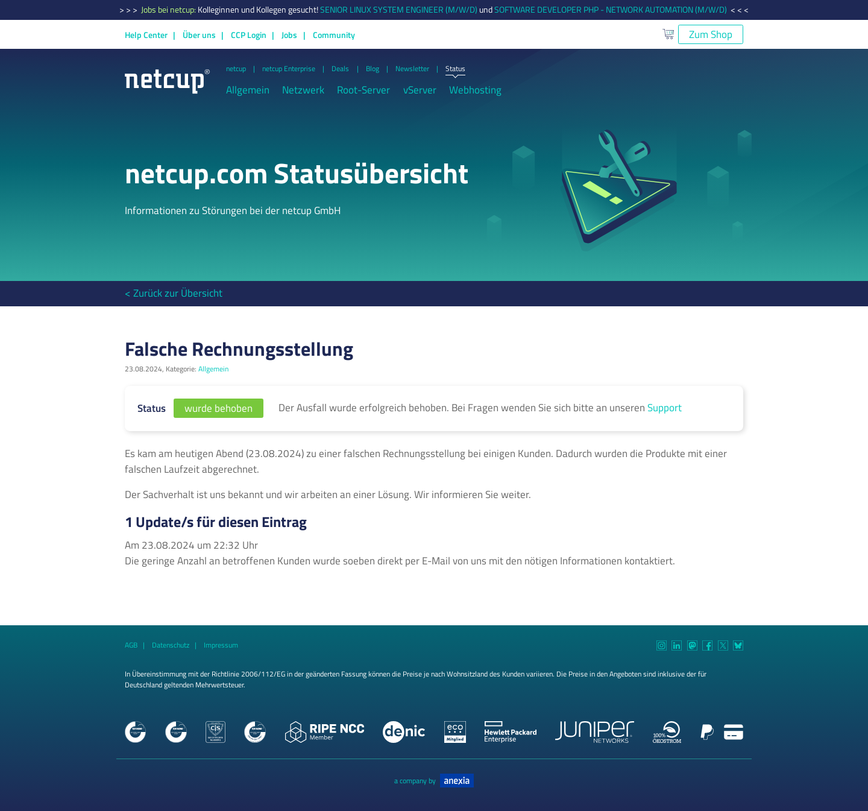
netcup (236, 69)
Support (664, 407)
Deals (340, 69)
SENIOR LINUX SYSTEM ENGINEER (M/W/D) (398, 10)
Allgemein (247, 90)
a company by (434, 780)
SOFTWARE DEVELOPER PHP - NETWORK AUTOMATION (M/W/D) (610, 10)
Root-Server (363, 90)
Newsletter (412, 69)
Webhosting (475, 90)
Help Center (146, 35)
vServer (419, 90)
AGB (131, 645)
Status (455, 69)
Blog (372, 69)
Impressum (221, 645)
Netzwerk (303, 90)
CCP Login (248, 35)
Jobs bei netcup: (169, 10)
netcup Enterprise (288, 69)
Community (334, 35)
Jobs (289, 35)
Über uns (199, 35)
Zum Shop (710, 34)
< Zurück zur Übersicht (173, 293)
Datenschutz (170, 645)
